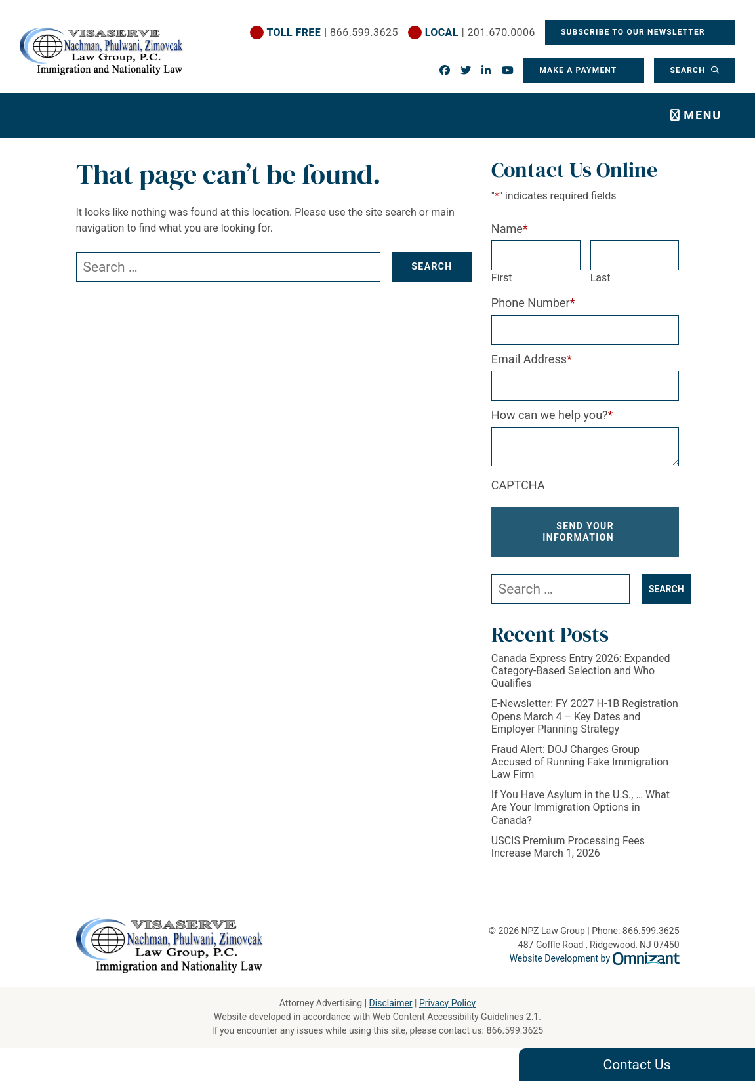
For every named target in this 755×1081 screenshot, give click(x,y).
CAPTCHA (518, 485)
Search (689, 70)
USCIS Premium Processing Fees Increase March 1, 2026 (568, 846)
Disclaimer (391, 1003)
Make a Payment (578, 70)
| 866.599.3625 (332, 32)
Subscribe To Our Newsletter (634, 32)
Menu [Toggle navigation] (703, 115)
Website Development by (595, 958)
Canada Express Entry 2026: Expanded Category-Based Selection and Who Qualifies (580, 670)
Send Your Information (578, 531)
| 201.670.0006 (479, 32)
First (501, 278)
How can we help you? (552, 415)
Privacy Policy (447, 1003)
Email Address (531, 359)
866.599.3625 (514, 1030)
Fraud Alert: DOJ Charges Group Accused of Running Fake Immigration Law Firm (579, 762)
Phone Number (533, 303)
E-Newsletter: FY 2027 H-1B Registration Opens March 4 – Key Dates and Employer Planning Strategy (584, 716)
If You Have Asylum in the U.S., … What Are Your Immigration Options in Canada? (580, 807)
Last (600, 278)
